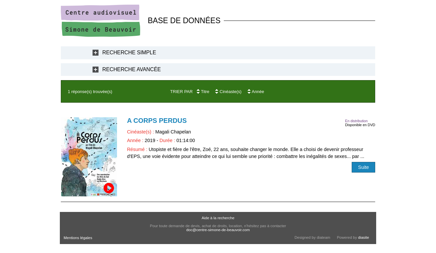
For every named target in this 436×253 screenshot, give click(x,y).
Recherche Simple (129, 52)
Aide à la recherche (218, 218)
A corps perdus (157, 120)
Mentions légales (78, 238)
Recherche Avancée (131, 69)
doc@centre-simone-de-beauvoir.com (218, 230)
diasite (363, 237)
